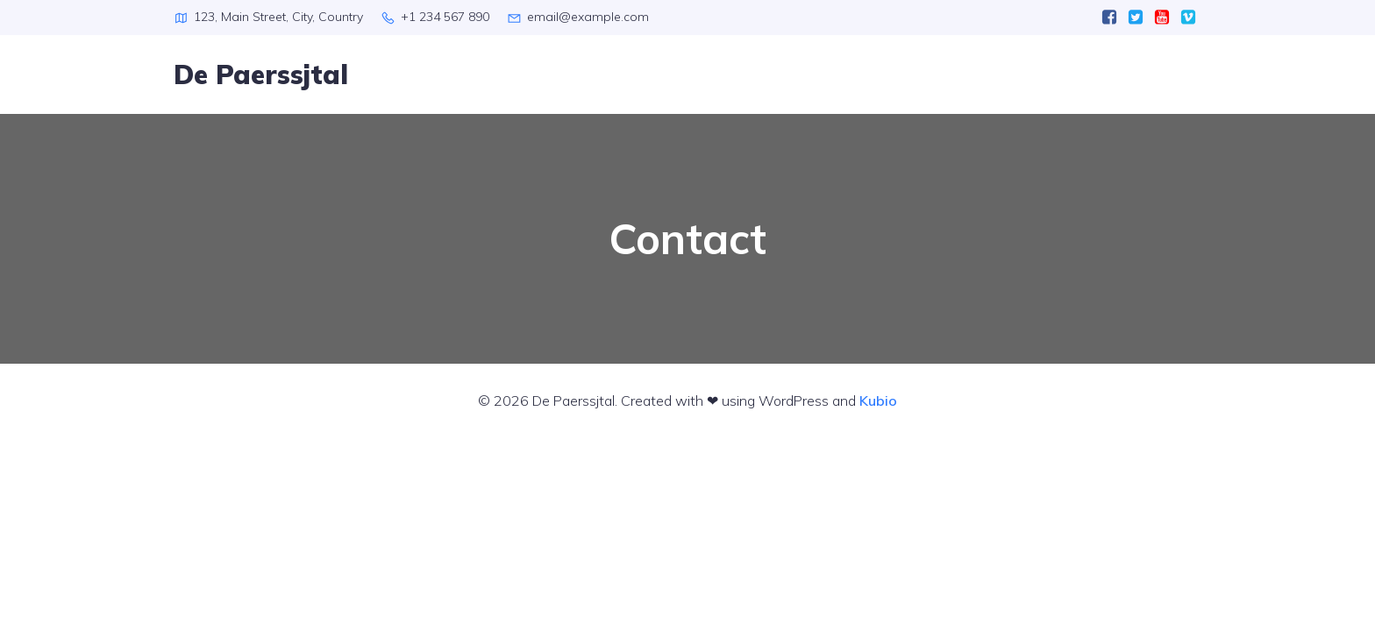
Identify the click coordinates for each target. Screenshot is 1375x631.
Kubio (878, 400)
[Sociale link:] (1109, 17)
